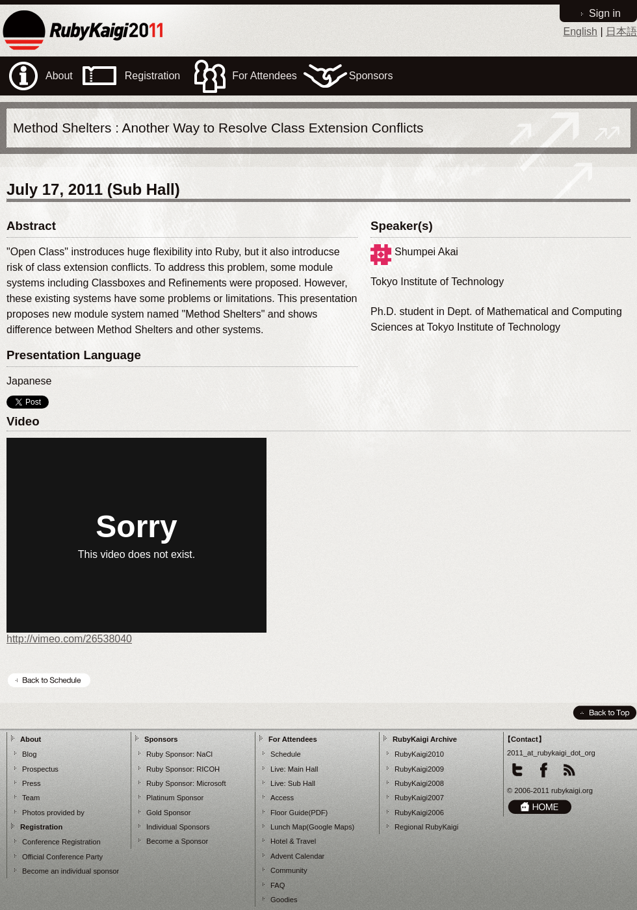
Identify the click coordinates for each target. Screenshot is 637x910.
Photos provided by (53, 812)
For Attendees (292, 739)
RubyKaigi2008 (419, 783)
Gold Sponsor (168, 812)
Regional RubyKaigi (426, 827)
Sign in (605, 13)
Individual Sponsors (178, 827)
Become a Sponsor (177, 841)
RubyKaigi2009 (419, 769)
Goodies (284, 900)
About (30, 739)
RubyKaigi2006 (419, 812)
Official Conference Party (62, 857)
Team (31, 798)
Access (282, 798)
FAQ (277, 885)
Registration (41, 827)
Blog (29, 754)
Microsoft (211, 783)
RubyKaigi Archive (425, 739)
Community (288, 870)
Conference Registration (61, 842)
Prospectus (40, 769)
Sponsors (161, 739)
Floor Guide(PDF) (299, 812)
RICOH (208, 769)
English (580, 31)
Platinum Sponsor (174, 798)
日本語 (621, 31)
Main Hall (303, 769)
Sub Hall (301, 783)
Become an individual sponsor (70, 871)
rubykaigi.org (572, 790)
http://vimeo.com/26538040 (69, 638)
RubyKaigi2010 (419, 754)
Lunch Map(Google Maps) (312, 827)
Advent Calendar (297, 856)
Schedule (285, 754)
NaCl (204, 754)
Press (31, 783)
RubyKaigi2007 (419, 798)
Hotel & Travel (293, 841)
